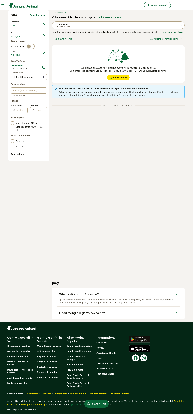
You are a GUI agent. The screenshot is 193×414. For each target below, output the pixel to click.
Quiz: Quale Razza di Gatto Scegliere (78, 384)
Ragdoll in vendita (46, 356)
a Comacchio (109, 17)
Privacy (100, 347)
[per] (40, 188)
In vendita (18, 42)
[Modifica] (44, 145)
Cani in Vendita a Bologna (76, 358)
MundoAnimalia (78, 393)
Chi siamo (101, 342)
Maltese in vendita (17, 383)
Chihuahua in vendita (18, 346)
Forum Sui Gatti (75, 370)
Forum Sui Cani (75, 364)
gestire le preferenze (82, 404)
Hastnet (46, 393)
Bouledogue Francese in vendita (20, 371)
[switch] (31, 60)
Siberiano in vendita (47, 377)
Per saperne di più (173, 32)
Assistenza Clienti (106, 353)
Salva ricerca (63, 39)
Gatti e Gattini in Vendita (49, 339)
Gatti (14, 28)
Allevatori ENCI (104, 368)
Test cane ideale (105, 374)
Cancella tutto (37, 15)
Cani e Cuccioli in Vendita (20, 339)
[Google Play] (139, 339)
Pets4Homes (33, 393)
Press (99, 358)
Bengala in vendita (47, 361)
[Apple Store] (139, 348)
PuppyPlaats (60, 393)
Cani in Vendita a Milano (80, 346)
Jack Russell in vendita (19, 378)
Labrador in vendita (17, 356)
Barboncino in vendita (18, 351)
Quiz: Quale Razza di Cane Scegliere (78, 376)
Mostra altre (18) (36, 132)
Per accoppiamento (23, 48)
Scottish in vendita (47, 367)
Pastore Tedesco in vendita (17, 363)
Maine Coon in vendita (49, 346)
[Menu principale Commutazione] (3, 5)
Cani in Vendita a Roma (79, 351)
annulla (41, 66)
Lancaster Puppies (119, 393)
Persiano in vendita (47, 372)
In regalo (35, 42)
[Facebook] (135, 357)
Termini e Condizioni (107, 363)
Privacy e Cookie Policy (32, 404)
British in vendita (46, 351)
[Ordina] (166, 39)
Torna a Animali (20, 21)
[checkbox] (12, 79)
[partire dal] (21, 188)
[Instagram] (143, 357)
